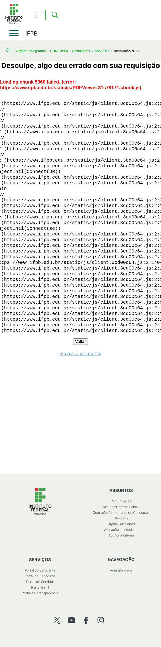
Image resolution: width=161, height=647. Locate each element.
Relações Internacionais (121, 507)
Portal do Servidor (40, 582)
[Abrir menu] (14, 33)
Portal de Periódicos (40, 576)
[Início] (14, 23)
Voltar (80, 341)
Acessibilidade (121, 570)
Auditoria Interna (121, 535)
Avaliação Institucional (121, 529)
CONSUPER (59, 51)
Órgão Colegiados (121, 524)
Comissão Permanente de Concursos (121, 512)
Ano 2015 (102, 51)
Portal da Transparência (40, 593)
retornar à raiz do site (80, 353)
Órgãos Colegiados (31, 51)
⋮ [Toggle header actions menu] (36, 14)
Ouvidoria (121, 518)
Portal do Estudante (40, 570)
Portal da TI (40, 587)
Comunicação (120, 501)
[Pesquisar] (54, 15)
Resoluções (81, 51)
